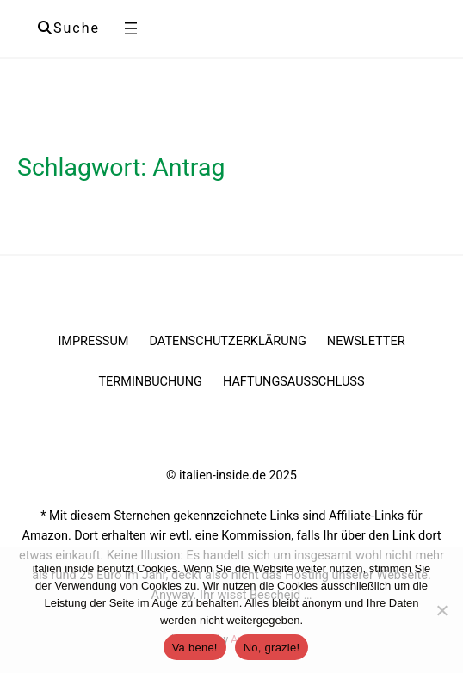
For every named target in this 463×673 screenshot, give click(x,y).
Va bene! (195, 647)
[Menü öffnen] (130, 28)
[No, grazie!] (441, 610)
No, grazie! (272, 647)
